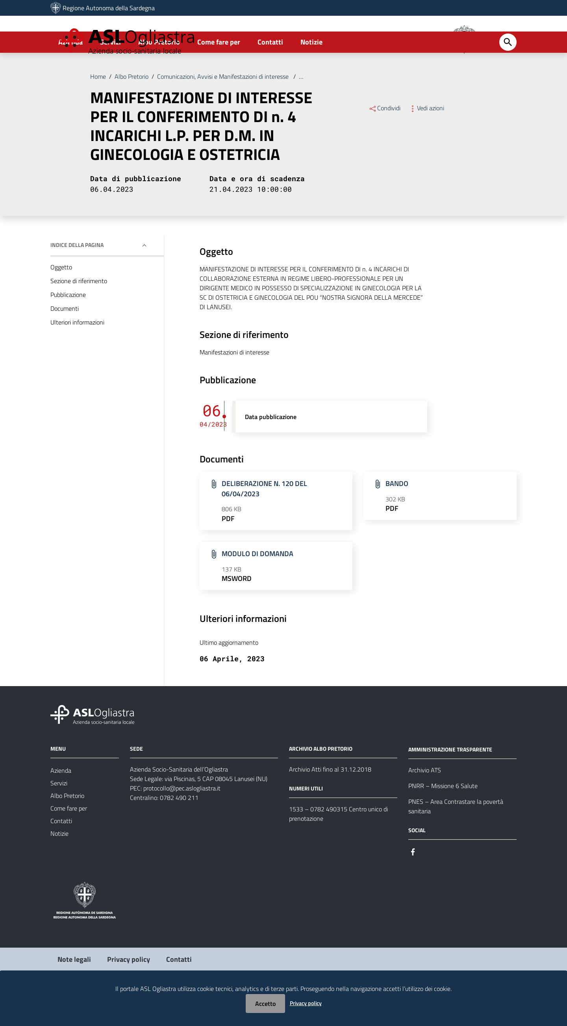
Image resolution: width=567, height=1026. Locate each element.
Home (98, 108)
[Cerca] (508, 73)
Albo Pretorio (159, 73)
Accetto (265, 1003)
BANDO (396, 515)
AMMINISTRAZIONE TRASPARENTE (450, 781)
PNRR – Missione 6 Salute (443, 817)
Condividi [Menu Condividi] (384, 139)
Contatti (270, 73)
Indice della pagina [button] (77, 276)
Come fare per (218, 73)
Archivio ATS (424, 801)
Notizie (311, 73)
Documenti (64, 340)
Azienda (70, 73)
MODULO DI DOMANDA (257, 585)
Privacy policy (306, 1003)
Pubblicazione (68, 326)
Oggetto (61, 298)
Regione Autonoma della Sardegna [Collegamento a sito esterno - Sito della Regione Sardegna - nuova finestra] (109, 8)
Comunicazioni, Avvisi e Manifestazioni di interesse (223, 108)
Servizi (110, 73)
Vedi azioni (426, 139)
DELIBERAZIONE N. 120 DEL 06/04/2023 (264, 520)
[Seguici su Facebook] (413, 883)
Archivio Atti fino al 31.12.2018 (330, 800)
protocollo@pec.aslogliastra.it (181, 819)
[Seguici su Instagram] (427, 883)
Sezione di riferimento (78, 312)
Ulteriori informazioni (77, 353)
